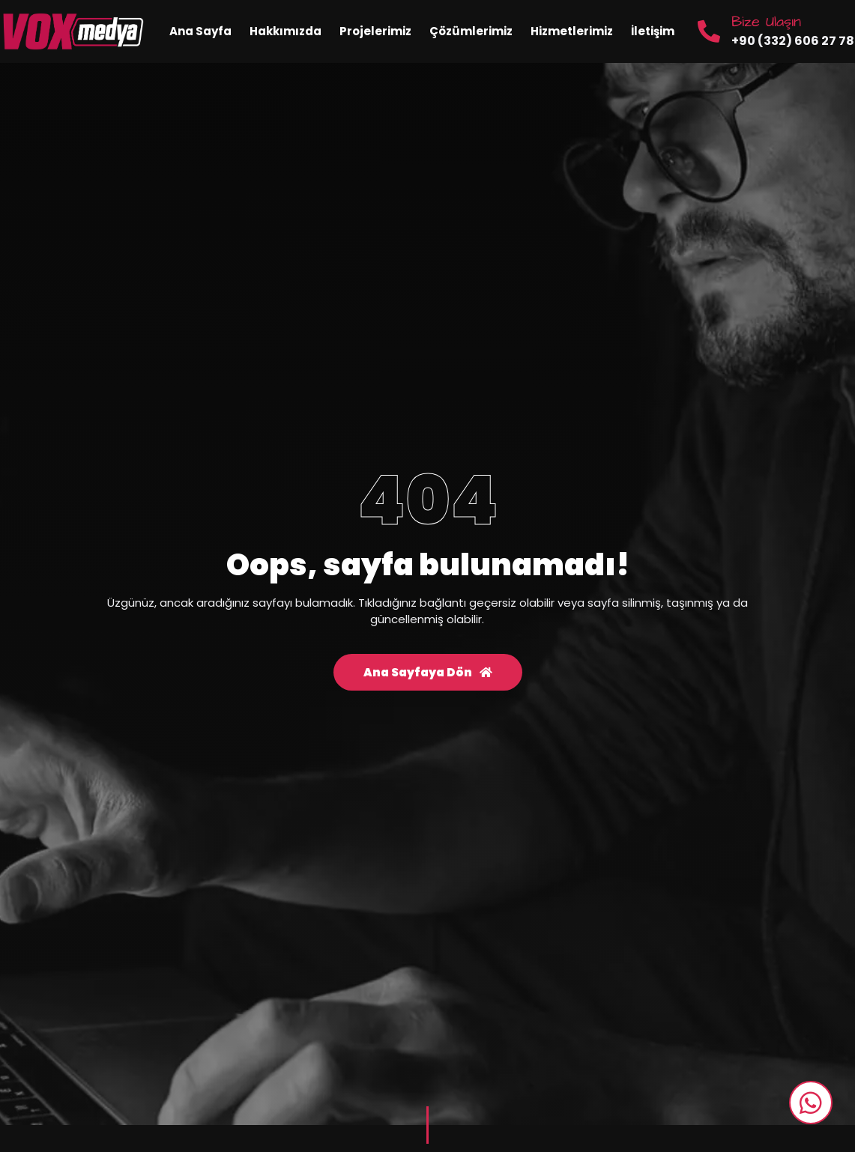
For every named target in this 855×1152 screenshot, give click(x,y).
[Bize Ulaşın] (709, 31)
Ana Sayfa (200, 31)
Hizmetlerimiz (572, 31)
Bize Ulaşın (766, 21)
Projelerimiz (375, 31)
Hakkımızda (285, 31)
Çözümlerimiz (471, 31)
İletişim (652, 31)
